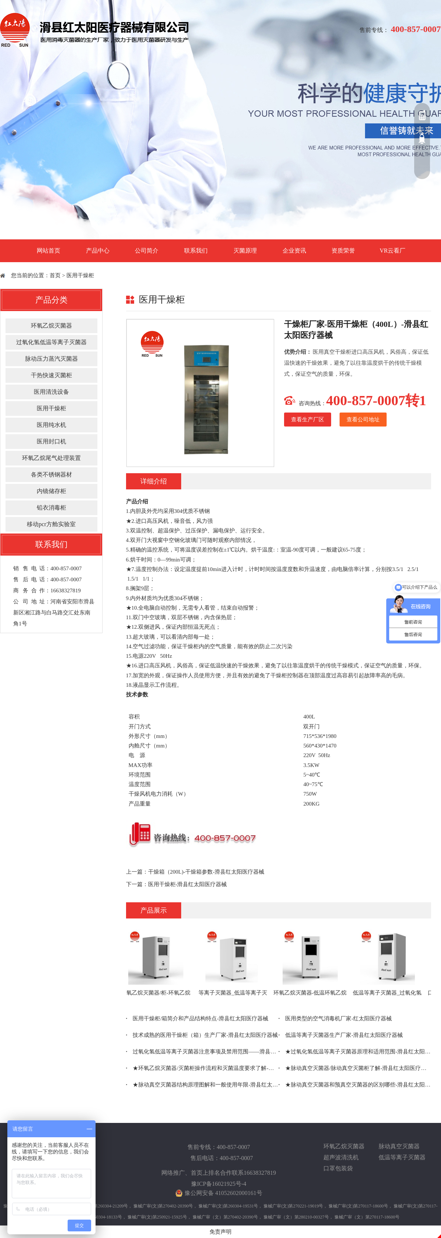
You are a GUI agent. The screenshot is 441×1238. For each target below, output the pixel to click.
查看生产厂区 (307, 419)
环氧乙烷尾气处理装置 (51, 458)
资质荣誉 (343, 250)
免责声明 (220, 1232)
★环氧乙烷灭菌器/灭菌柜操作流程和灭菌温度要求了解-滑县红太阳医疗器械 (202, 1068)
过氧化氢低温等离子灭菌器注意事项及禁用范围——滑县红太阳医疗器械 (202, 1052)
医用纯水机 (51, 425)
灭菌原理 (245, 250)
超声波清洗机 (341, 1157)
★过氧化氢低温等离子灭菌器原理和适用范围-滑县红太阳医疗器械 (355, 1052)
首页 (55, 275)
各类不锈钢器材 (51, 474)
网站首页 (48, 250)
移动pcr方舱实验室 (51, 524)
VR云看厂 (392, 250)
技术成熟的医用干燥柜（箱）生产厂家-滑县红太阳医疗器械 (202, 1035)
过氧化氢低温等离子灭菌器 (51, 342)
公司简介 (146, 250)
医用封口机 (51, 441)
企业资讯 (294, 250)
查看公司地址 (363, 419)
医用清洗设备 (51, 392)
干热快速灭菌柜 (51, 375)
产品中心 (98, 250)
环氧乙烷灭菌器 (51, 325)
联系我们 (196, 250)
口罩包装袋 (338, 1168)
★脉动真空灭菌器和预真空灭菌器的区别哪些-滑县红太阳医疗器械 (355, 1085)
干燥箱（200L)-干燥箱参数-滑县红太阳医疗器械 (206, 872)
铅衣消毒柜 (51, 507)
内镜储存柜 (51, 491)
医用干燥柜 (80, 275)
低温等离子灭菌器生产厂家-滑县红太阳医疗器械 (341, 1035)
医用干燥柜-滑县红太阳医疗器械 (187, 884)
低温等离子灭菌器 (402, 1157)
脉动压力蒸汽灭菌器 (51, 359)
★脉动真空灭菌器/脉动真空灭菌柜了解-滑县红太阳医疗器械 (355, 1068)
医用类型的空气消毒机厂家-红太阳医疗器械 (335, 1018)
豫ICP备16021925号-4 (218, 1184)
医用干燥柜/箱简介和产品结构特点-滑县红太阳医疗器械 (197, 1018)
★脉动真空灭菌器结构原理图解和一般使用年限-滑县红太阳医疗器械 (202, 1085)
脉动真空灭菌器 (399, 1146)
